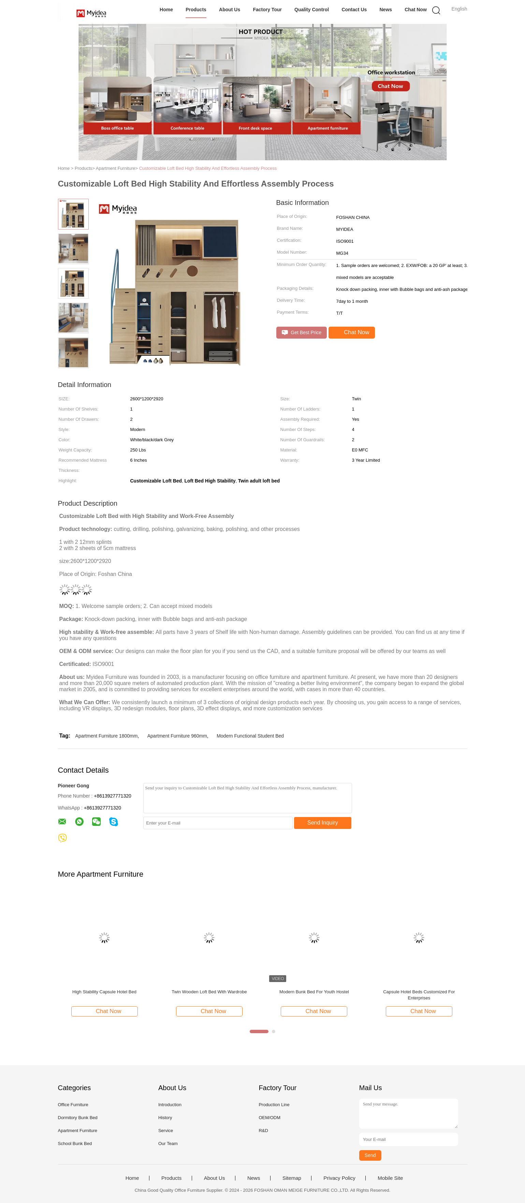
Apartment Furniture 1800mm (106, 736)
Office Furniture (73, 1104)
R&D (263, 1130)
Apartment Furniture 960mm (177, 736)
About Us (229, 9)
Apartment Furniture (78, 1130)
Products (196, 9)
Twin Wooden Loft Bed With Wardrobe (209, 991)
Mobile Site (390, 1178)
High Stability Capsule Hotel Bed (104, 991)
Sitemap (291, 1178)
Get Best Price (302, 333)
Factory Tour (267, 9)
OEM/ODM (269, 1117)
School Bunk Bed (75, 1143)
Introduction (169, 1104)
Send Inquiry (322, 823)
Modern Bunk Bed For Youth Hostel (314, 991)
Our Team (168, 1143)
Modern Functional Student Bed (250, 736)
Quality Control (311, 9)
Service (165, 1130)
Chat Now (416, 9)
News (385, 9)
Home (166, 9)
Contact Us (354, 9)
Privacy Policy (339, 1178)
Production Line (274, 1104)
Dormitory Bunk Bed (78, 1117)
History (165, 1117)
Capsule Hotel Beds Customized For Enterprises (419, 994)
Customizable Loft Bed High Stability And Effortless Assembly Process (208, 168)
